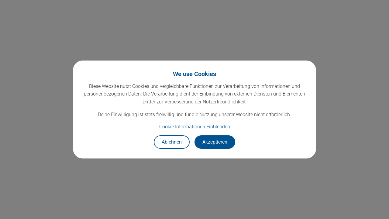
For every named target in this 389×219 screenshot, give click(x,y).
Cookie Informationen (194, 127)
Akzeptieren (214, 142)
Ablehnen (172, 142)
